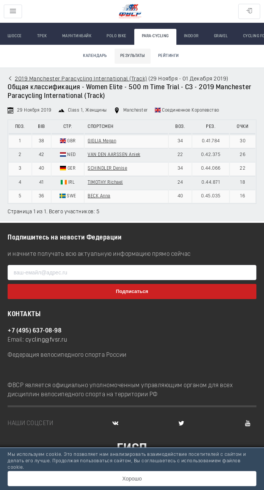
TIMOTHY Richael (105, 182)
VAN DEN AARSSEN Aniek (114, 155)
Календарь (95, 56)
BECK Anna (99, 196)
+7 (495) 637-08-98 (34, 331)
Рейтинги (168, 56)
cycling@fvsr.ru (46, 340)
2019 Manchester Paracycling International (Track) (81, 79)
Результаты (132, 56)
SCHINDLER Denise (107, 168)
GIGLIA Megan (102, 141)
